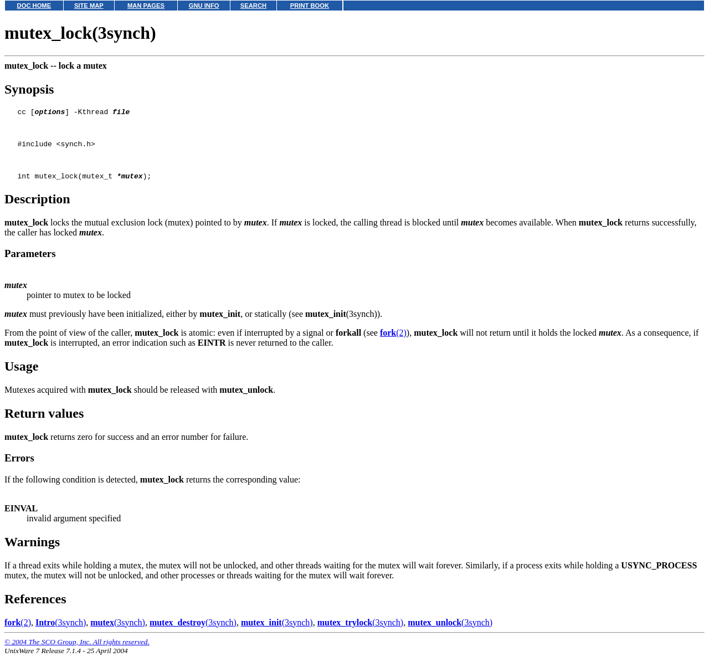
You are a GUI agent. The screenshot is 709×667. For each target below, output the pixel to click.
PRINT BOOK (309, 5)
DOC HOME (34, 5)
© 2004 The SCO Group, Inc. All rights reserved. (77, 653)
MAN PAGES (146, 5)
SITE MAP (89, 5)
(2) (393, 344)
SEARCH (253, 5)
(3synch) (60, 634)
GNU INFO (204, 5)
